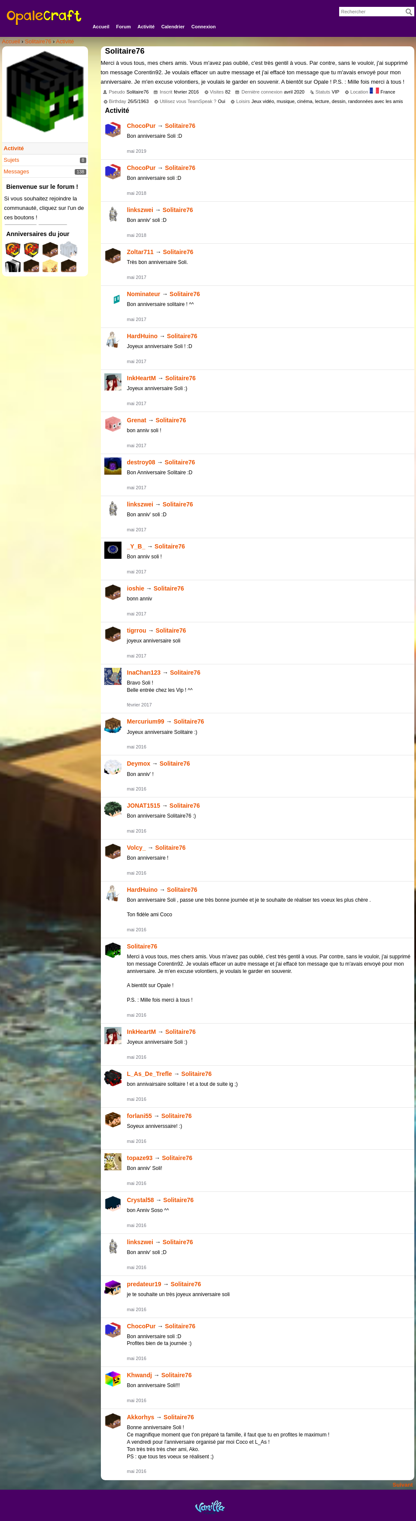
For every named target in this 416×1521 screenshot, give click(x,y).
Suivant (403, 1485)
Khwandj (139, 1375)
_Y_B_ (136, 546)
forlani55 (139, 1115)
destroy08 (141, 462)
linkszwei (140, 209)
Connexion (203, 26)
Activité (146, 26)
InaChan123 (144, 672)
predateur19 (144, 1284)
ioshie (135, 588)
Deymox (138, 763)
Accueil (101, 26)
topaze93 (140, 1157)
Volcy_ (136, 847)
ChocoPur (141, 125)
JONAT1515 (144, 805)
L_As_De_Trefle (149, 1073)
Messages (16, 171)
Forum (123, 26)
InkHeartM (141, 378)
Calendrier (173, 26)
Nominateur (144, 294)
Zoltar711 (140, 251)
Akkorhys (141, 1417)
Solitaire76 (180, 125)
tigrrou (136, 630)
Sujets (11, 160)
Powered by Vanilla (210, 1507)
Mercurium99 (145, 721)
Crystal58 (140, 1200)
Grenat (136, 420)
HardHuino (142, 336)
